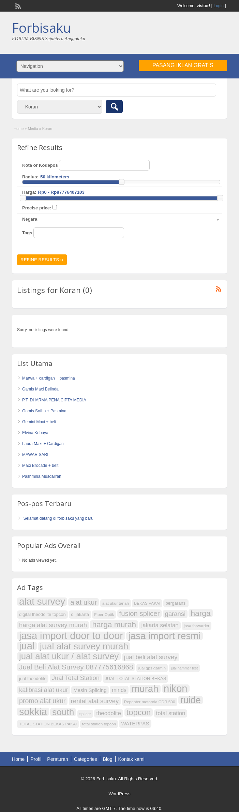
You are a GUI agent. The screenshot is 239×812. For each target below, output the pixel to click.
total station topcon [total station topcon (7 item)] (99, 724)
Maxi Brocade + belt (40, 465)
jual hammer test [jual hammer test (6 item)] (184, 668)
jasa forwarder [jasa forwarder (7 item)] (196, 625)
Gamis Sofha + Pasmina (44, 411)
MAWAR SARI (35, 454)
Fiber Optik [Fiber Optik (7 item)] (104, 614)
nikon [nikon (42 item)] (176, 688)
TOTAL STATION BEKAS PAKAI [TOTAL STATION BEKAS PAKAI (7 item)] (48, 724)
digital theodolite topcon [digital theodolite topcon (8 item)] (42, 614)
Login (219, 5)
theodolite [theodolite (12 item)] (108, 713)
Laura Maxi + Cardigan (43, 443)
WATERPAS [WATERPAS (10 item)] (135, 723)
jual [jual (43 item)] (27, 646)
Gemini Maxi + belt (39, 421)
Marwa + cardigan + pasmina (48, 378)
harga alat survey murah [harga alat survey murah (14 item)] (53, 625)
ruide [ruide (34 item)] (190, 700)
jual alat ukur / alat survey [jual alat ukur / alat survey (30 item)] (69, 656)
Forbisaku (41, 27)
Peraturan (57, 759)
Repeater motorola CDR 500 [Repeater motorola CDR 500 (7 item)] (149, 701)
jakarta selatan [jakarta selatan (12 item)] (159, 625)
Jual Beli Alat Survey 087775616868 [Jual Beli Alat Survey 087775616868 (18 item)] (76, 667)
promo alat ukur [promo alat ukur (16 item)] (42, 701)
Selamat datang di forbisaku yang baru (58, 518)
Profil (35, 759)
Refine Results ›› (41, 259)
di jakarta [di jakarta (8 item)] (80, 614)
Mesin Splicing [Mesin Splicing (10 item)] (90, 690)
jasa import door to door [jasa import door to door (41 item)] (71, 636)
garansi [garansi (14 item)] (175, 613)
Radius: (30, 176)
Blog (108, 759)
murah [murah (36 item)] (145, 689)
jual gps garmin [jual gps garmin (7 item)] (152, 668)
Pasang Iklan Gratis (182, 65)
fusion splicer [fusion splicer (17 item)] (139, 613)
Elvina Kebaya (35, 432)
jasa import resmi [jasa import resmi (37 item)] (164, 636)
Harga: (29, 192)
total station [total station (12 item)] (170, 713)
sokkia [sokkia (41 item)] (33, 712)
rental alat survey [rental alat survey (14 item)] (95, 701)
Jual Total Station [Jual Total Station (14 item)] (76, 677)
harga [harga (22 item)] (200, 613)
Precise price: (36, 207)
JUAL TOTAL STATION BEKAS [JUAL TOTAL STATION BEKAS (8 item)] (135, 678)
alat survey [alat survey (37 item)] (42, 601)
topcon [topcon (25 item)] (138, 712)
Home (19, 129)
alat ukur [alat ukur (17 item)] (83, 602)
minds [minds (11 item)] (119, 690)
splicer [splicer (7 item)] (85, 713)
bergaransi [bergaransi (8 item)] (175, 603)
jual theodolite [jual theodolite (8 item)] (32, 678)
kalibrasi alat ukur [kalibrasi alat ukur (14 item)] (43, 689)
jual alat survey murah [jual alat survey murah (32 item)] (84, 646)
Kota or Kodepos (40, 165)
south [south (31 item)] (63, 712)
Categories (85, 759)
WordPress (119, 793)
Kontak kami (131, 759)
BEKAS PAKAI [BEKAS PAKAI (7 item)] (147, 603)
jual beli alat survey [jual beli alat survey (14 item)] (151, 657)
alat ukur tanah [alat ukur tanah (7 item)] (115, 603)
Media (33, 129)
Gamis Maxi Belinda (40, 389)
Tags (27, 232)
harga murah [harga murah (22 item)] (114, 624)
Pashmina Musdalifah (41, 476)
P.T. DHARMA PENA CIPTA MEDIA (54, 400)
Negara (29, 219)
